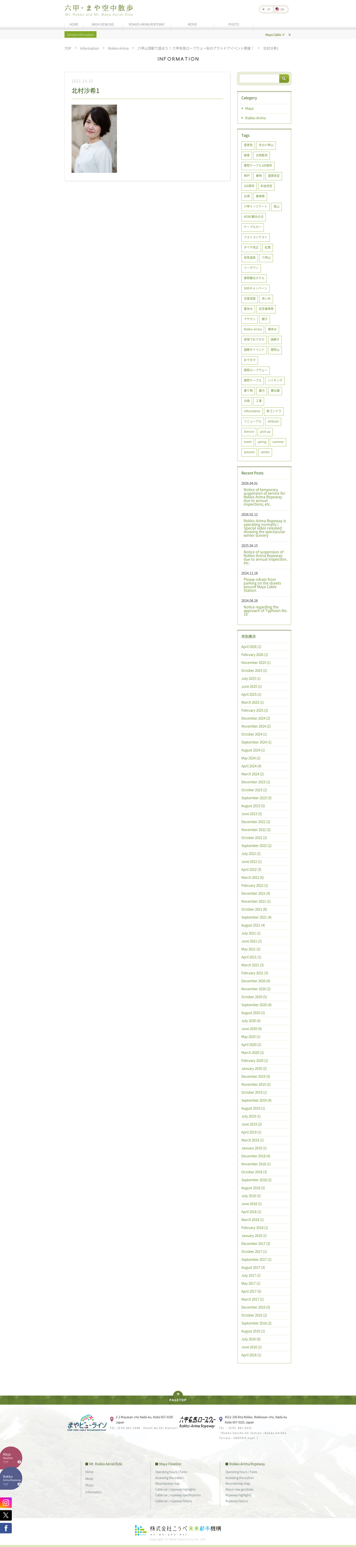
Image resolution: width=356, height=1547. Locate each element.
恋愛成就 (250, 298)
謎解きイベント (254, 349)
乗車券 (260, 196)
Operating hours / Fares (171, 1471)
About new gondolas (239, 1489)
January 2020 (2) (254, 1068)
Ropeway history (236, 1501)
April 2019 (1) (251, 1131)
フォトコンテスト (255, 237)
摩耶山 (275, 349)
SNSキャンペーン (255, 288)
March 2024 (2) (252, 773)
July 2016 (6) (251, 1338)
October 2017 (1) (254, 1251)
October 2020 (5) (254, 996)
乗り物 (248, 390)
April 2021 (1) (251, 956)
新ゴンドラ (274, 411)
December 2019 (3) (255, 1076)
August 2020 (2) (253, 1012)
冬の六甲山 (266, 145)
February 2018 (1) (254, 1227)
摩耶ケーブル (253, 380)
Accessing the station (169, 1477)
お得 (247, 196)
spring (262, 441)
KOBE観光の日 (254, 216)
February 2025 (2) (254, 710)
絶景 (247, 155)
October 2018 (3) (254, 1171)
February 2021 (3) (254, 972)
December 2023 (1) (255, 781)
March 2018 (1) (252, 1219)
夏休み (248, 308)
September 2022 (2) (256, 845)
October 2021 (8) (254, 909)
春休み (272, 329)
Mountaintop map (167, 1483)
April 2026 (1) (251, 646)
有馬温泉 (250, 257)
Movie (89, 1478)
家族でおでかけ (254, 339)
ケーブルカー (253, 226)
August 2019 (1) (253, 1108)
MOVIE (192, 24)
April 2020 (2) (251, 1044)
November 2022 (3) (256, 829)
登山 (276, 206)
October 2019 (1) (254, 1092)
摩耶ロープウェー (255, 370)
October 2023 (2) (254, 789)
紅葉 (268, 247)
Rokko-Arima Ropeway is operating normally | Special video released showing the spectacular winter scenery (265, 528)
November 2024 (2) (256, 726)
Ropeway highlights (238, 1495)
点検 (247, 400)
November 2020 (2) (256, 988)
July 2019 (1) (251, 1116)
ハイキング (275, 380)
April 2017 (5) (251, 1291)
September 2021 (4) (256, 917)
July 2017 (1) (251, 1275)
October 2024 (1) (254, 734)
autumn (249, 452)
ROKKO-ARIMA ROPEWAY (147, 24)
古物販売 (262, 155)
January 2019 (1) (254, 1147)
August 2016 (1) (253, 1330)
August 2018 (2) (253, 1187)
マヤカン (250, 319)
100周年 (249, 186)
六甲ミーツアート (255, 206)
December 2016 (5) (255, 1307)
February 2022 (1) (254, 885)
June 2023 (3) (251, 813)
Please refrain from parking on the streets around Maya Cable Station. (262, 584)
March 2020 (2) (252, 1052)
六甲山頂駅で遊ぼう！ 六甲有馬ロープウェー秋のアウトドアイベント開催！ (196, 48)
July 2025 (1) (251, 678)
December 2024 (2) (255, 718)
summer (278, 441)
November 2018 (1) (256, 1163)
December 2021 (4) (255, 893)
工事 (259, 400)
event (248, 441)
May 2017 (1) (250, 1283)
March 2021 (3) (252, 964)
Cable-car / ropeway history (173, 1501)
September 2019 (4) (256, 1100)
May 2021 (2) (250, 948)
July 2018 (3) (251, 1195)
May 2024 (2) (250, 757)
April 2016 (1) (251, 1354)
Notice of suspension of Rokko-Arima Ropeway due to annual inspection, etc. (265, 557)
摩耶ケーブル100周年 (258, 165)
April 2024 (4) (251, 765)
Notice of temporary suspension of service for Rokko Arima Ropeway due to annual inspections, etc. (264, 497)
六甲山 (266, 257)
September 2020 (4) (256, 1004)
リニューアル (253, 421)
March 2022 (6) (252, 877)
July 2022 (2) (251, 853)
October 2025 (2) (254, 670)
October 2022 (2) (254, 837)
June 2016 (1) (251, 1346)
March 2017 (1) (252, 1299)
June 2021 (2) (251, 940)
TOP (67, 48)
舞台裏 (275, 390)
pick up (265, 431)
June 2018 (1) (251, 1203)
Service (249, 431)
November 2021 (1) (256, 901)
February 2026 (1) (254, 654)
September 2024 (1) (256, 742)
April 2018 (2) (251, 1211)
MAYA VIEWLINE (103, 24)
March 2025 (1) (252, 702)
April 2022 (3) (251, 869)
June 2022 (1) (251, 861)
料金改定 (266, 186)
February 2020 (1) (254, 1060)
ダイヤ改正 (251, 247)
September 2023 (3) (256, 797)
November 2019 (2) (256, 1084)
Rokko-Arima (118, 48)
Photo (89, 1485)
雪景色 (248, 145)
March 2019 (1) (252, 1139)
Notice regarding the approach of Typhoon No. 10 (265, 610)
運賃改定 (274, 175)
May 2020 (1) (250, 1036)
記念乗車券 (266, 308)
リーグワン (251, 267)
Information (89, 48)
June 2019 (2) (251, 1124)
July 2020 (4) (251, 1020)
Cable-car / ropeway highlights (175, 1489)
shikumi (273, 421)
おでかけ (250, 359)
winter (265, 452)
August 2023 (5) (253, 805)
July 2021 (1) (251, 933)
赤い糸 (266, 298)
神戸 (247, 175)
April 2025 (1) (251, 694)
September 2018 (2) (256, 1179)
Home (89, 1471)
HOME (73, 24)
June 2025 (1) (251, 686)
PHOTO (233, 24)
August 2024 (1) (253, 749)
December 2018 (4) (255, 1155)
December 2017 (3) (255, 1243)
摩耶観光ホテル (254, 278)
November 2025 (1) (256, 662)
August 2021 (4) (253, 925)
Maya (249, 108)
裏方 (262, 390)
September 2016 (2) (256, 1323)
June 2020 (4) (251, 1028)
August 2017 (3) (253, 1267)
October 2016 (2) (254, 1315)
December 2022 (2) (255, 821)
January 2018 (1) (254, 1235)
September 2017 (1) (256, 1259)
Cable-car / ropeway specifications (178, 1495)
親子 (265, 319)
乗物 (259, 175)
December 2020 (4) (255, 980)
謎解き (275, 339)
